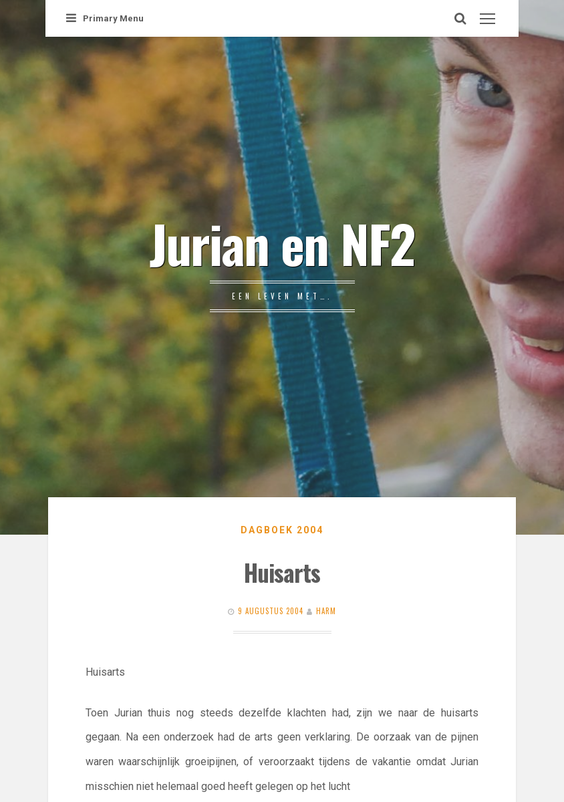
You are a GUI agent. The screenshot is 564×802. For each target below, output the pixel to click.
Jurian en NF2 (282, 243)
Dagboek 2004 (282, 530)
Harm (326, 611)
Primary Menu (105, 18)
